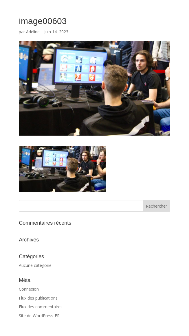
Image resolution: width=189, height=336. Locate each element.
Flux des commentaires (41, 306)
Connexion (29, 289)
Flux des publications (38, 298)
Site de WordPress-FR (39, 315)
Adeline (33, 31)
